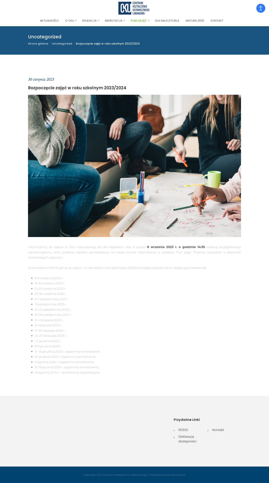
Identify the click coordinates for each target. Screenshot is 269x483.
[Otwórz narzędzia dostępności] (260, 8)
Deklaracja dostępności (187, 439)
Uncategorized (62, 43)
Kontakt (217, 20)
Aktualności (49, 20)
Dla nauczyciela (167, 20)
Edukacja (89, 20)
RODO (183, 430)
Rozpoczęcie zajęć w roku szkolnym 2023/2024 (108, 43)
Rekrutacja (113, 20)
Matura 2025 (195, 20)
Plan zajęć (139, 20)
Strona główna (38, 43)
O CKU (69, 20)
